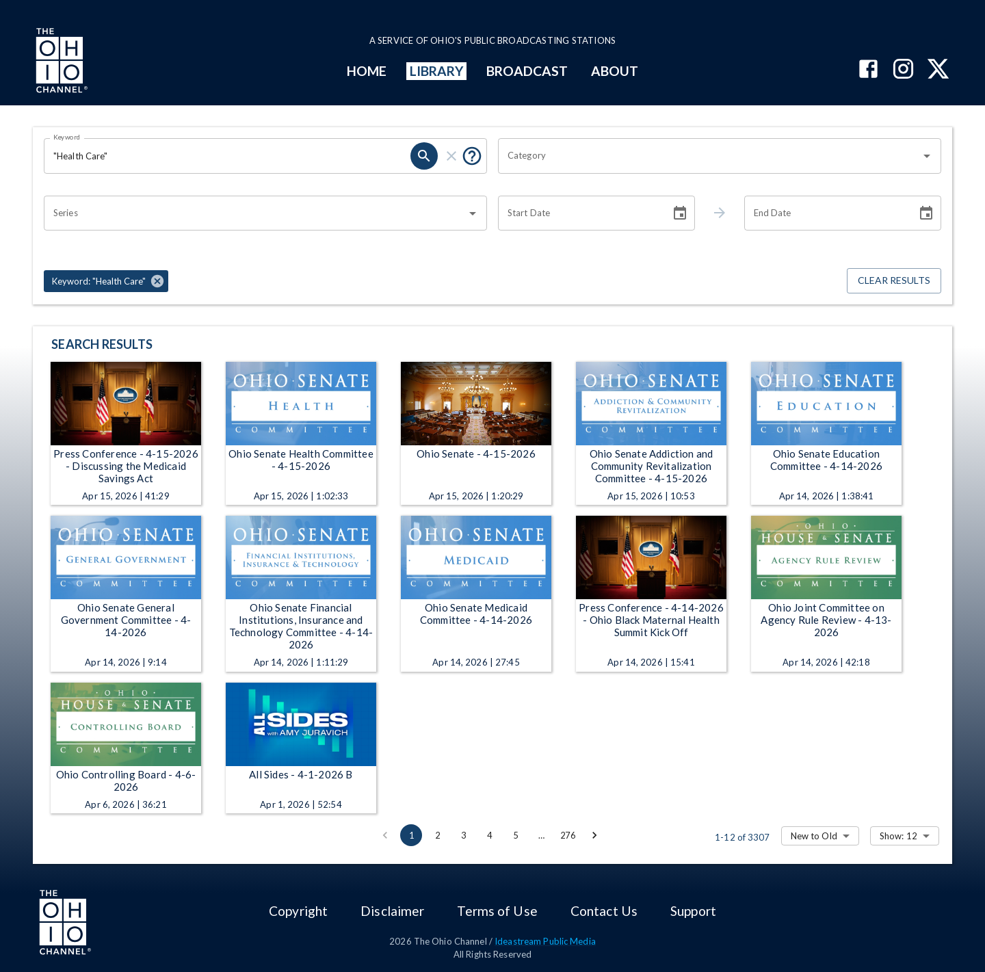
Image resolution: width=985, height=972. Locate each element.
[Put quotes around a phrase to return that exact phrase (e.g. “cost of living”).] (472, 156)
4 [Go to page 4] (489, 835)
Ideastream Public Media (545, 941)
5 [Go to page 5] (515, 835)
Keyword (67, 137)
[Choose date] (680, 213)
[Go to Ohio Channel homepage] (60, 62)
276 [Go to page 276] (567, 835)
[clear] (451, 156)
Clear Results (894, 281)
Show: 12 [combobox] (898, 835)
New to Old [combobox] (814, 835)
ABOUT (614, 71)
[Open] (926, 156)
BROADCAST (527, 71)
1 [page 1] (411, 835)
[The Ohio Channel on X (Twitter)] (938, 70)
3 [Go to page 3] (463, 835)
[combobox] (709, 156)
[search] (424, 156)
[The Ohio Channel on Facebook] (868, 70)
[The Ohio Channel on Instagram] (903, 70)
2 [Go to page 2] (437, 835)
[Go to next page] (594, 835)
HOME (366, 71)
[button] (106, 281)
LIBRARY (437, 71)
